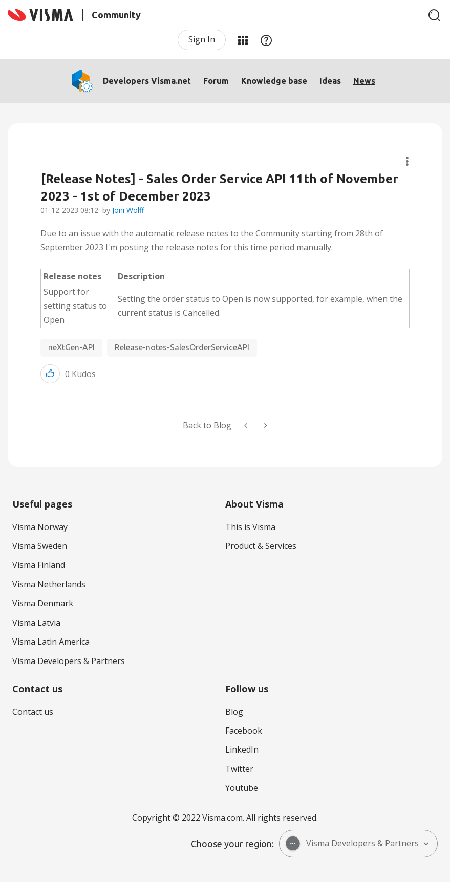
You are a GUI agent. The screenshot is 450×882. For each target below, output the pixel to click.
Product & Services (260, 546)
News (364, 80)
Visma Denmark (42, 603)
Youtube (241, 787)
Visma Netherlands (48, 584)
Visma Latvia (36, 622)
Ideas (330, 80)
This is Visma (250, 527)
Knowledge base (274, 80)
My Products (242, 40)
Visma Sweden (39, 546)
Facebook (243, 730)
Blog (234, 711)
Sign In (201, 39)
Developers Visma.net (147, 80)
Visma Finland (38, 564)
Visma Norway (40, 527)
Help (266, 40)
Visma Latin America (51, 641)
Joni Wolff (128, 210)
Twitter (239, 769)
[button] (50, 373)
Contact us (32, 711)
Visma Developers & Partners (68, 661)
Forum (216, 80)
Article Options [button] (407, 161)
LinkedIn (242, 749)
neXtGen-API (71, 347)
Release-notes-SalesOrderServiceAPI (182, 347)
